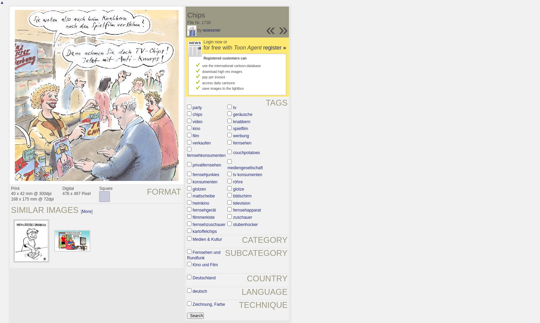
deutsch (200, 291)
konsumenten (205, 182)
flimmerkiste (204, 217)
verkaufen (202, 143)
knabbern (241, 121)
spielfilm (240, 128)
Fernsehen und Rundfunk (203, 255)
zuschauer (242, 217)
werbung (241, 135)
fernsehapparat (247, 210)
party (197, 107)
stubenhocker (245, 224)
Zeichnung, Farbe (209, 304)
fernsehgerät (204, 210)
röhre (238, 182)
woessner (211, 30)
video (197, 121)
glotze (238, 189)
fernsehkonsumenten (206, 155)
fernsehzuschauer (209, 224)
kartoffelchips (205, 231)
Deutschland (204, 278)
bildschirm (242, 196)
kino (196, 128)
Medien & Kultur (207, 239)
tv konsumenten (247, 174)
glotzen (199, 189)
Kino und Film (205, 264)
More (86, 211)
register (274, 48)
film (196, 135)
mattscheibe (204, 196)
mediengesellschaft (245, 167)
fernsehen (242, 143)
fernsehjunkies (206, 174)
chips (197, 114)
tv (234, 107)
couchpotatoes (246, 152)
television (241, 203)
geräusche (242, 114)
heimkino (201, 203)
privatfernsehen (207, 165)
